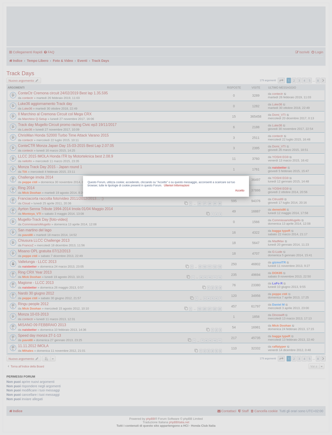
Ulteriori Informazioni (176, 185)
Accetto (239, 190)
